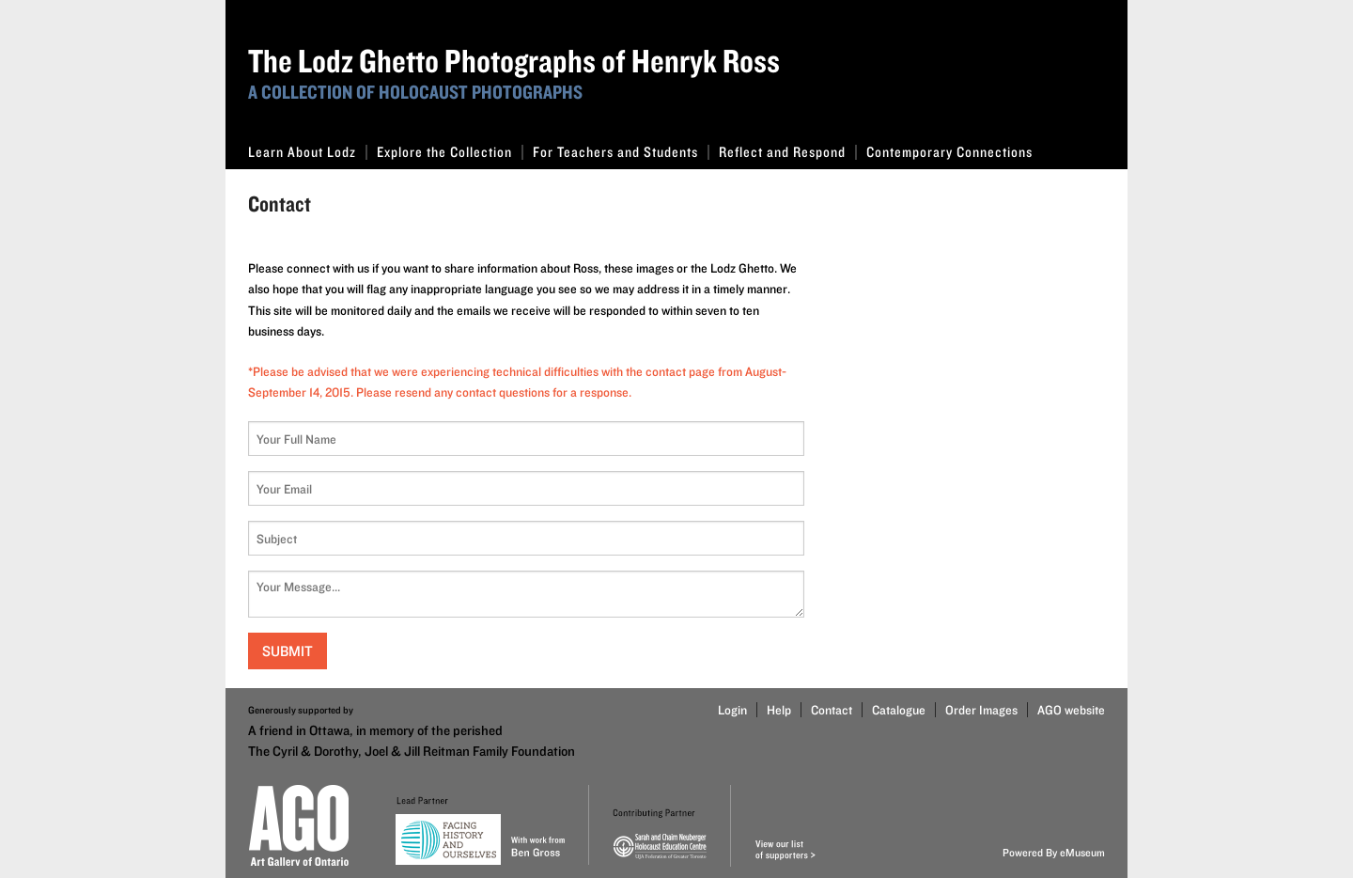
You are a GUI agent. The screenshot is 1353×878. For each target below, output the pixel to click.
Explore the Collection (450, 152)
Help (779, 709)
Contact (831, 709)
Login (732, 709)
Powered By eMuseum (1054, 852)
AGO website (1071, 709)
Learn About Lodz (307, 152)
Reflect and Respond (788, 152)
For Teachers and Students (621, 152)
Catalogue (898, 709)
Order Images (981, 709)
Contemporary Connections (949, 152)
